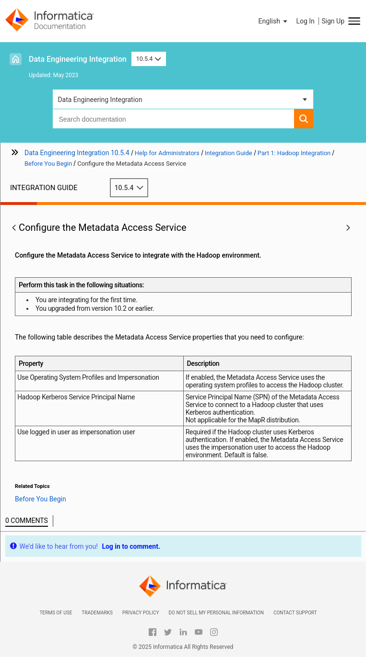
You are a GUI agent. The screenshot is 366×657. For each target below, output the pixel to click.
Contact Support (295, 612)
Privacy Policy (140, 612)
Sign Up (332, 21)
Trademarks (97, 612)
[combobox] (173, 118)
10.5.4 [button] (148, 58)
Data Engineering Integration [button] (100, 99)
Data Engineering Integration (78, 59)
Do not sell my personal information (215, 612)
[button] (274, 21)
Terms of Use (55, 612)
